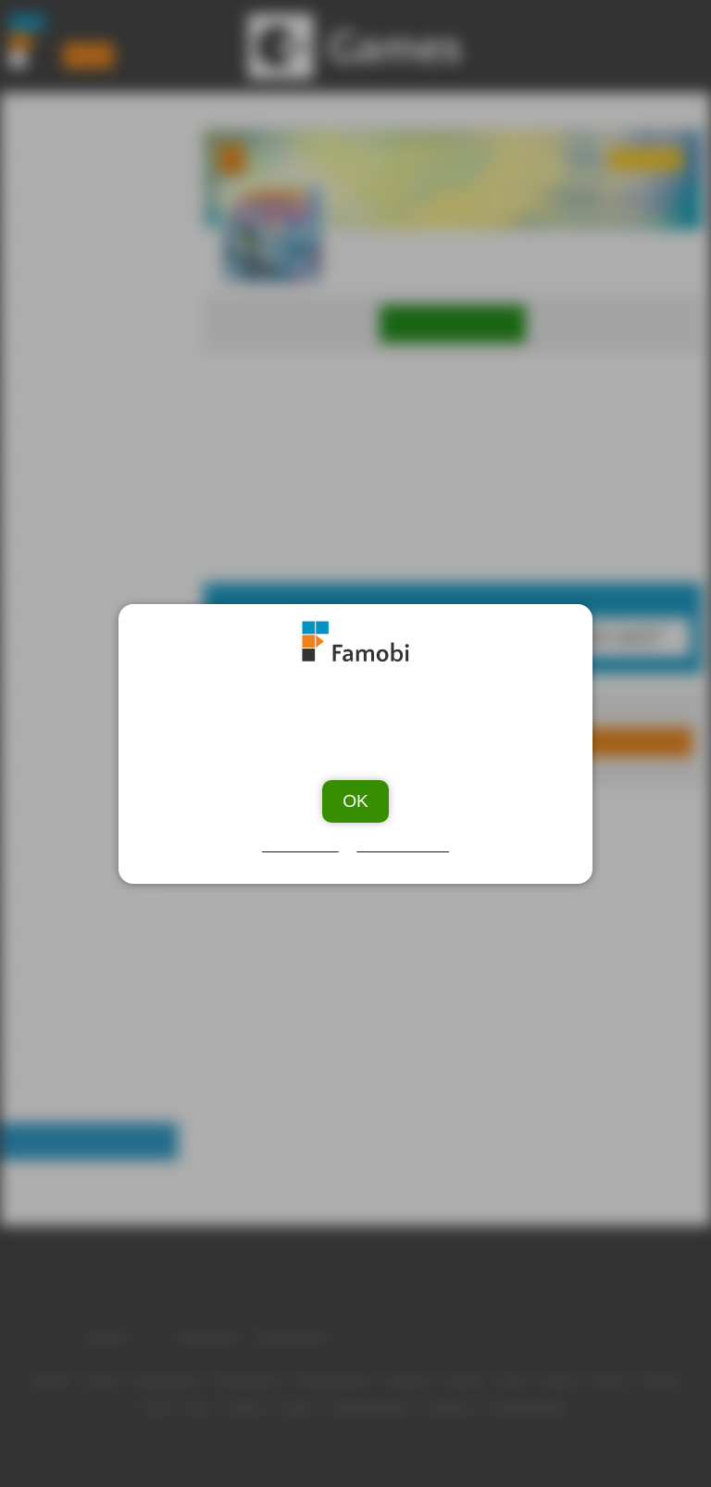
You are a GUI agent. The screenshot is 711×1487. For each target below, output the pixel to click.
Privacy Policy (400, 839)
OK (355, 793)
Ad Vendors (304, 839)
